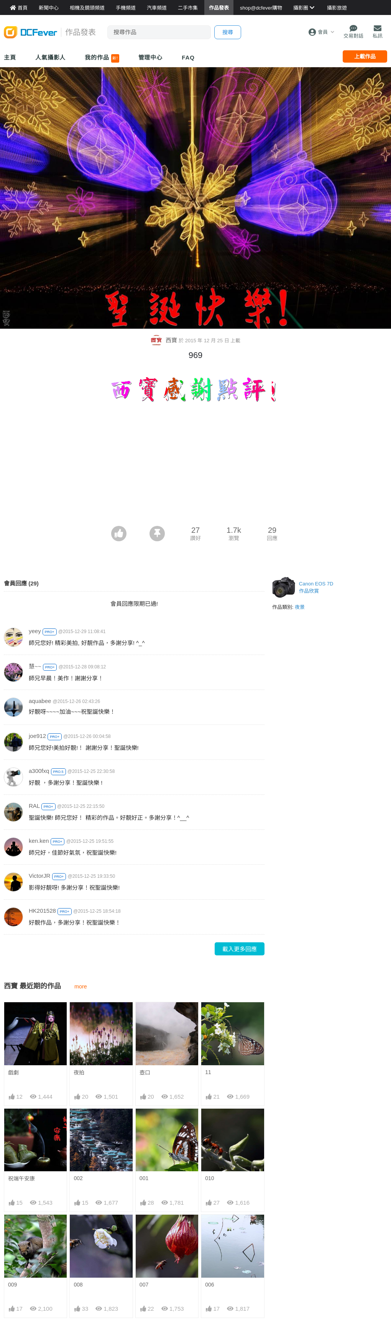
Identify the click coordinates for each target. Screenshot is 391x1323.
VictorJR (39, 875)
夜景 (300, 607)
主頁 (10, 57)
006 (209, 1284)
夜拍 (79, 1072)
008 (78, 1284)
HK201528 (42, 910)
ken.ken (39, 840)
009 (12, 1284)
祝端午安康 (21, 1178)
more (80, 986)
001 (144, 1178)
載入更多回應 (239, 948)
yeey (35, 630)
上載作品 (365, 56)
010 (209, 1178)
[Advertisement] (195, 468)
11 (208, 1071)
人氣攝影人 (50, 57)
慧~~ (35, 666)
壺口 (145, 1072)
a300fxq (39, 770)
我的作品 (102, 58)
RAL (34, 805)
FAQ (188, 57)
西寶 (165, 340)
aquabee (40, 700)
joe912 (37, 735)
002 (78, 1178)
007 (144, 1284)
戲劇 (13, 1072)
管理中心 (150, 57)
